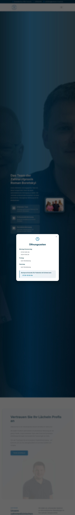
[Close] (56, 236)
